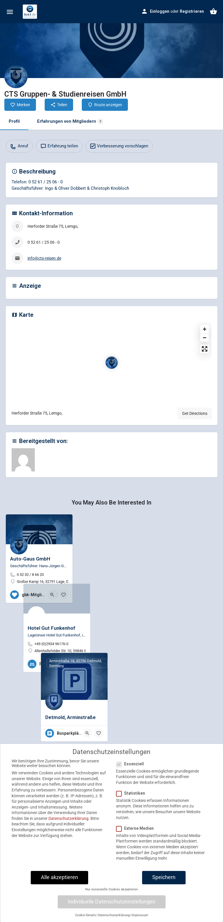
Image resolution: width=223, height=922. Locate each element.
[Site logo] (31, 11)
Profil (14, 121)
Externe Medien (136, 846)
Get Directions (194, 413)
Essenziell (132, 782)
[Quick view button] (52, 594)
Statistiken (132, 811)
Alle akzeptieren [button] (59, 896)
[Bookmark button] (63, 594)
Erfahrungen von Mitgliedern (70, 121)
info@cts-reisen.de (44, 258)
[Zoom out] (204, 337)
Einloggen (159, 11)
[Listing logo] (16, 76)
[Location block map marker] (112, 363)
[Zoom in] (204, 329)
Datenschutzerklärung (68, 837)
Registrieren (192, 11)
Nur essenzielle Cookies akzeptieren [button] (111, 908)
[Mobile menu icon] (10, 11)
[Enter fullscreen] (204, 349)
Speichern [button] (163, 896)
